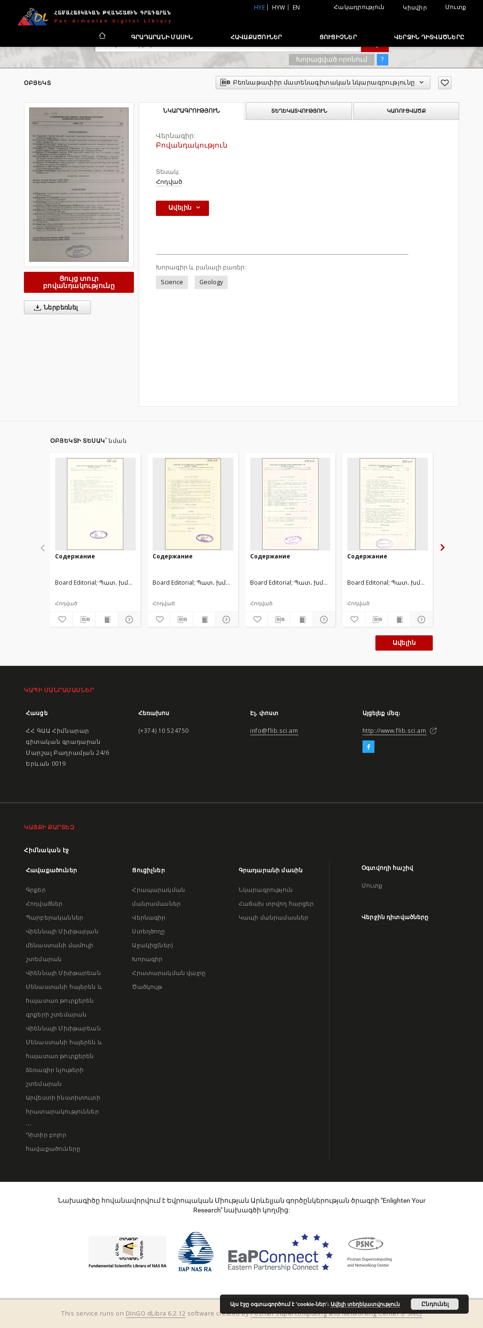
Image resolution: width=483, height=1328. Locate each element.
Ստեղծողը (148, 931)
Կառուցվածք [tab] (406, 110)
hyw (278, 7)
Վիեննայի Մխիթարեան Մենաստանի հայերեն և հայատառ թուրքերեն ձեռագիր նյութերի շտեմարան (64, 1056)
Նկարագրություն (266, 890)
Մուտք (455, 7)
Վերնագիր (148, 917)
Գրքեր (36, 890)
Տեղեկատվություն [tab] (299, 110)
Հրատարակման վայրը (169, 973)
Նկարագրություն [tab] (191, 110)
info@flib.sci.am (274, 731)
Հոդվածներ (44, 904)
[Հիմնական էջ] (101, 36)
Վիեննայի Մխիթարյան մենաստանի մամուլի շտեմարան (62, 945)
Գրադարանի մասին (162, 37)
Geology (211, 282)
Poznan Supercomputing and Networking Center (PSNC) (336, 1313)
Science (172, 282)
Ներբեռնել (54, 307)
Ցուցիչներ (338, 37)
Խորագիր (147, 959)
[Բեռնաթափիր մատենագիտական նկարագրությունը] (84, 619)
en (296, 7)
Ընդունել (435, 1304)
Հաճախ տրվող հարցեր (276, 904)
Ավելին (404, 642)
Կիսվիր (415, 7)
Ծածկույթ (147, 987)
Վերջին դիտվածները (429, 37)
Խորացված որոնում (331, 59)
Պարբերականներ (54, 917)
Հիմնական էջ (46, 850)
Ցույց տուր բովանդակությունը (79, 282)
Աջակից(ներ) (152, 945)
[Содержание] (95, 504)
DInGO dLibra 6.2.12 (156, 1313)
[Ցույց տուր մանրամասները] (128, 619)
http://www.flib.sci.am (394, 731)
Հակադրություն (359, 7)
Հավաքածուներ (256, 37)
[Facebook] (368, 747)
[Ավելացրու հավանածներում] (444, 82)
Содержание (75, 556)
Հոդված (169, 182)
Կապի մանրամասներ (273, 917)
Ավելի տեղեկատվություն (365, 1304)
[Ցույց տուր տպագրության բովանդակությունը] (107, 619)
